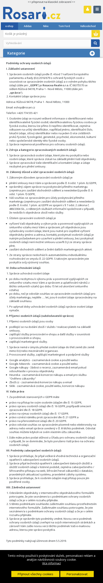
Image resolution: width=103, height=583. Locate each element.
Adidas (28, 26)
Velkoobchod (88, 26)
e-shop (9, 26)
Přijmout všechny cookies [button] (35, 574)
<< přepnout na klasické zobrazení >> (51, 2)
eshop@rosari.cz (24, 107)
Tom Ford (64, 26)
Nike (46, 26)
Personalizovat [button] (77, 574)
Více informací (51, 563)
